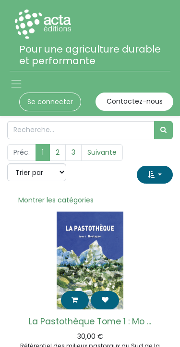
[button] (155, 175)
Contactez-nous (135, 101)
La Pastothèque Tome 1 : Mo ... (90, 321)
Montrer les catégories (56, 200)
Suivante (102, 152)
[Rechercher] (163, 130)
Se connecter (50, 102)
